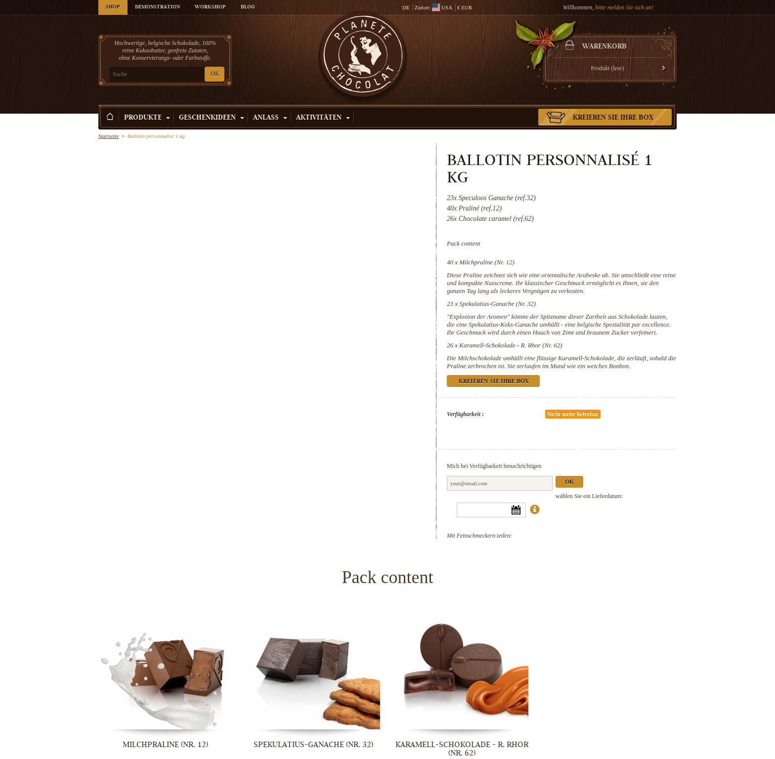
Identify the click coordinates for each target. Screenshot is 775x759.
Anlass (270, 118)
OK (215, 74)
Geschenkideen (211, 118)
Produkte (147, 118)
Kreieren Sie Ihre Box (613, 118)
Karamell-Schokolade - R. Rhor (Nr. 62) (510, 345)
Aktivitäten (323, 118)
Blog (248, 7)
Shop (113, 7)
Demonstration (157, 7)
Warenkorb (604, 47)
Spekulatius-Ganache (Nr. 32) (497, 303)
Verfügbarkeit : (465, 414)
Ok (569, 482)
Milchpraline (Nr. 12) (487, 262)
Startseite (108, 136)
